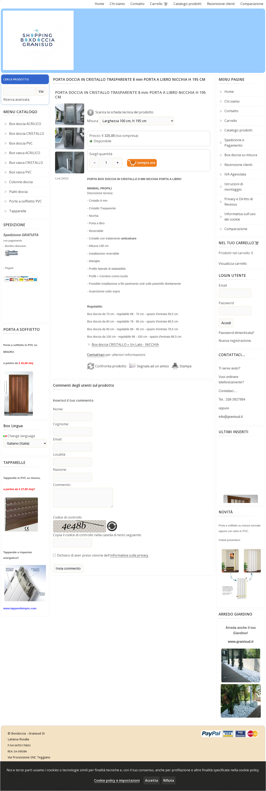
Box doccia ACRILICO (25, 123)
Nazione (59, 468)
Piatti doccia (18, 190)
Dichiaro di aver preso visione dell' (83, 553)
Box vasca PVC (20, 171)
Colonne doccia (21, 181)
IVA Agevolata (235, 174)
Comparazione (235, 229)
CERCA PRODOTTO (16, 79)
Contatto (231, 111)
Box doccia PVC (21, 142)
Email (57, 438)
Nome (58, 409)
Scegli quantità (100, 154)
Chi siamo (232, 101)
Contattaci (96, 354)
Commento (61, 483)
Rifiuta (168, 780)
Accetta (151, 780)
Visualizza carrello (233, 263)
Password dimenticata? (236, 332)
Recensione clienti (238, 164)
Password (226, 302)
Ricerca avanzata (16, 98)
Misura (124, 121)
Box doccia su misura (240, 155)
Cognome (60, 424)
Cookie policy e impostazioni (117, 780)
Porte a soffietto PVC (25, 200)
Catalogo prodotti (238, 130)
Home (229, 91)
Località (59, 453)
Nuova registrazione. (235, 340)
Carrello (230, 120)
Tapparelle (17, 210)
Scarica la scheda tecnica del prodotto (120, 112)
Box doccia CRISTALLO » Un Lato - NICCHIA (125, 344)
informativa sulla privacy (129, 553)
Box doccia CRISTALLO (26, 132)
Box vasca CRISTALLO (26, 161)
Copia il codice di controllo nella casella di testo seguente (97, 533)
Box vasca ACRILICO (24, 152)
